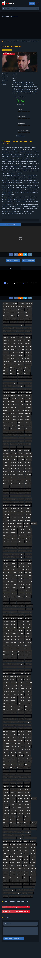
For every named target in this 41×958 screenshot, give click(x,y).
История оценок (20, 135)
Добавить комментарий (13, 938)
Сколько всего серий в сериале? (15, 907)
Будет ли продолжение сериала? (15, 911)
